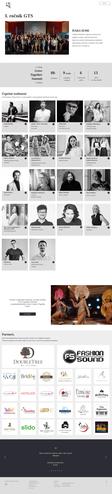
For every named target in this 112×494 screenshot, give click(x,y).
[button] (105, 3)
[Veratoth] (49, 470)
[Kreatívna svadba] (61, 470)
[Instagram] (26, 124)
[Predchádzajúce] (5, 457)
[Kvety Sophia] (51, 470)
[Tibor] (57, 470)
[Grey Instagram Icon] (6, 484)
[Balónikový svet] (53, 470)
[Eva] (55, 470)
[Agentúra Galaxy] (59, 470)
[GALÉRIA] (27, 314)
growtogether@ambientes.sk (68, 483)
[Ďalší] (106, 457)
